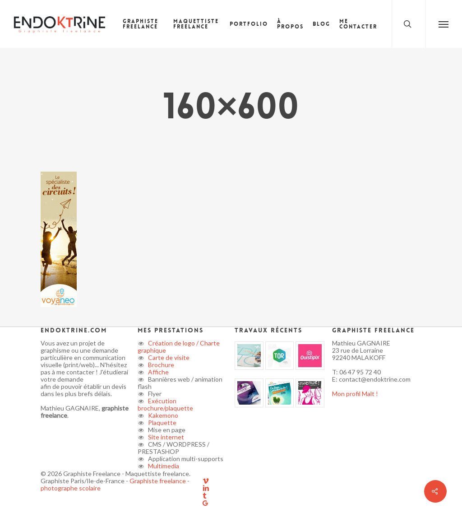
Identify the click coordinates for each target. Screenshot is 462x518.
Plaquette (161, 422)
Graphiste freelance (158, 481)
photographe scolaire (71, 488)
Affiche (158, 372)
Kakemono (162, 415)
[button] (443, 24)
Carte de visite (168, 357)
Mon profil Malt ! (355, 393)
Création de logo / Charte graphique (179, 346)
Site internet (165, 437)
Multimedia (163, 466)
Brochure (160, 365)
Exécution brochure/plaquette (165, 404)
